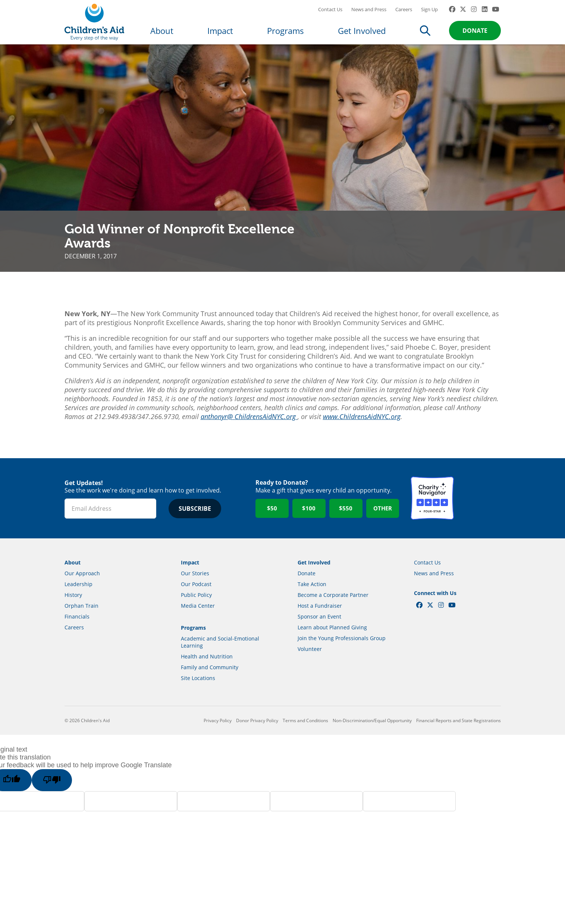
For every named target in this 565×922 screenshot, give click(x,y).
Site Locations (198, 692)
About (161, 38)
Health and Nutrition (207, 671)
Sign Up (429, 16)
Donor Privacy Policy (257, 735)
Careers (403, 16)
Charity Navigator (432, 513)
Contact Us (330, 16)
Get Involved (362, 38)
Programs (285, 38)
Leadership (78, 598)
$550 (345, 523)
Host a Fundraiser (320, 620)
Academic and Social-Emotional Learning (220, 657)
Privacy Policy (218, 735)
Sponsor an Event (319, 631)
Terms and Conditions (305, 735)
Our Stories (195, 588)
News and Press (368, 16)
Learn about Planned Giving (332, 642)
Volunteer (310, 663)
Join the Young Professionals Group (342, 653)
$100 (309, 523)
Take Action (312, 598)
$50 (272, 523)
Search (425, 38)
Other (383, 523)
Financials (77, 631)
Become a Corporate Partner (333, 609)
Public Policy (196, 609)
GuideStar (479, 513)
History (73, 609)
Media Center (198, 620)
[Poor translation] (58, 795)
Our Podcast (196, 598)
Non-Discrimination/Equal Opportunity (372, 735)
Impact (220, 38)
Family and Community (209, 682)
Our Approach (82, 588)
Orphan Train (81, 620)
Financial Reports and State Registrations (458, 735)
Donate (474, 38)
